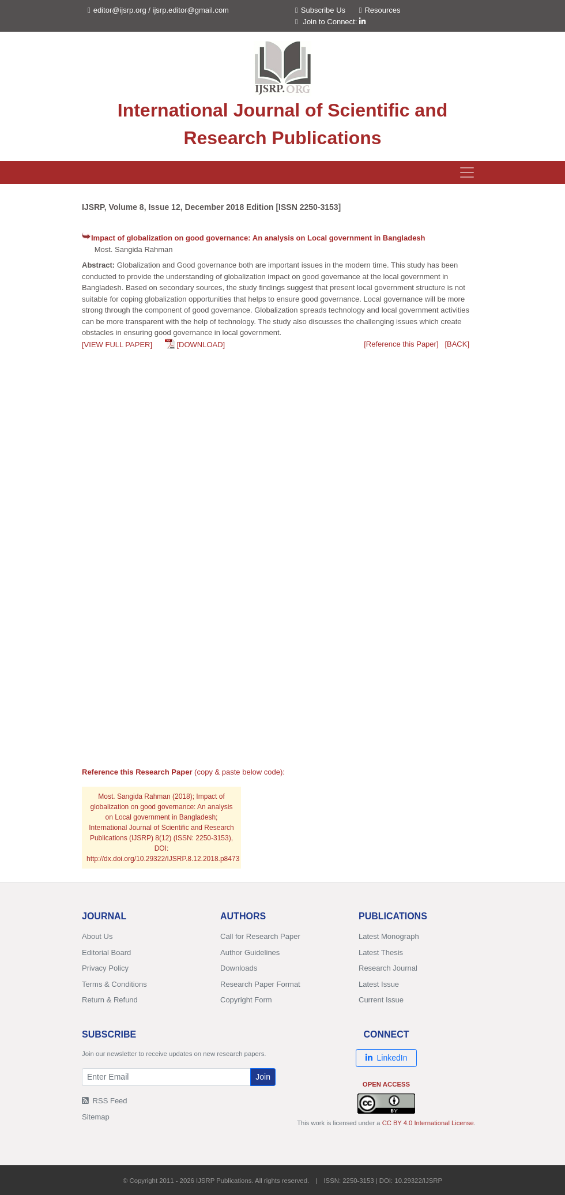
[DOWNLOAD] (200, 344)
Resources (380, 10)
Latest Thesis (381, 952)
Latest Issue (379, 984)
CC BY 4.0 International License (428, 1122)
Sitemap (96, 1117)
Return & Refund (110, 999)
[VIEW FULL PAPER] (117, 344)
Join (262, 1076)
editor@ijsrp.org (119, 10)
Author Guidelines (250, 952)
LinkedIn (387, 1057)
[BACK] (457, 344)
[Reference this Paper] (401, 344)
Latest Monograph (389, 936)
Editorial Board (106, 952)
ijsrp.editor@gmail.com (191, 10)
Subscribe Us (320, 10)
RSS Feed (104, 1100)
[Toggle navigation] (467, 172)
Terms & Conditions (114, 984)
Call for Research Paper (260, 936)
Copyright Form (246, 999)
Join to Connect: (334, 21)
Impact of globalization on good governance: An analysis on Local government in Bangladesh (258, 238)
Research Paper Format (260, 984)
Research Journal (388, 968)
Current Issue (381, 999)
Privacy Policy (105, 968)
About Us (97, 936)
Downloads (238, 968)
